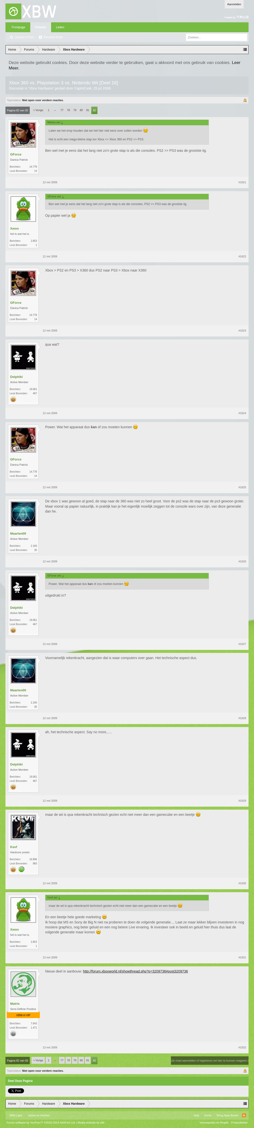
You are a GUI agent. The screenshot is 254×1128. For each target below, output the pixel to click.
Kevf (13, 847)
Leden (60, 27)
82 (94, 110)
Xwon (14, 228)
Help (196, 1115)
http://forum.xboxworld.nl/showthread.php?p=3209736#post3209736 (135, 971)
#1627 (242, 643)
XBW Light (15, 1115)
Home (207, 1115)
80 (81, 110)
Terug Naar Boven (227, 1115)
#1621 (242, 182)
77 (62, 110)
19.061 (33, 389)
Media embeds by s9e (91, 1122)
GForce (16, 154)
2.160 (34, 546)
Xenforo (45, 1115)
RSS (244, 1115)
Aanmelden (234, 4)
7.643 (34, 1023)
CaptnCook (83, 88)
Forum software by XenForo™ (41, 1122)
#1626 (242, 561)
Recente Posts (53, 37)
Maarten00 (18, 533)
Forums (40, 27)
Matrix (15, 1004)
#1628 (242, 718)
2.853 (34, 241)
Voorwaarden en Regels (213, 1122)
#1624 (242, 413)
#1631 (242, 957)
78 (68, 110)
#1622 (242, 256)
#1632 (242, 1047)
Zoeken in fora (24, 37)
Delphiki (16, 377)
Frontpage (18, 27)
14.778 (33, 166)
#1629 (242, 800)
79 (74, 110)
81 (87, 110)
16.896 (33, 859)
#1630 (242, 883)
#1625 (242, 487)
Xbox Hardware (41, 88)
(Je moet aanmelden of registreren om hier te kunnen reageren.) (210, 1060)
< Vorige (38, 110)
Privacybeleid (239, 1122)
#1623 (242, 330)
